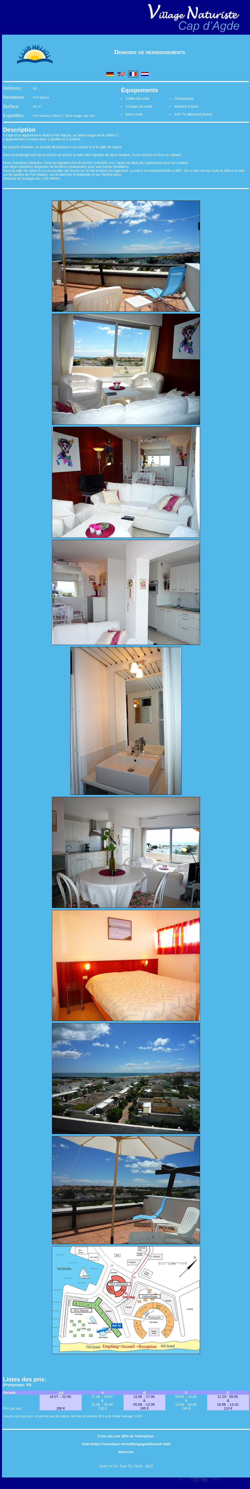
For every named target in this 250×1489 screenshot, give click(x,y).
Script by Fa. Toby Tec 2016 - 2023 (126, 1466)
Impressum (126, 1452)
